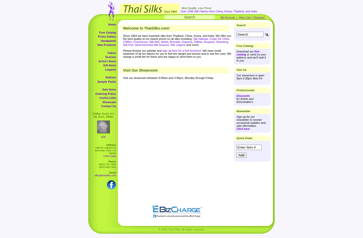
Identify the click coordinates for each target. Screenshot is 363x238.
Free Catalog (107, 32)
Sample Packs (106, 81)
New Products (107, 44)
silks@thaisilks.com (105, 175)
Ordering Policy (105, 93)
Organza (187, 41)
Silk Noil (154, 41)
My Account (228, 17)
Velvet (164, 41)
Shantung (222, 41)
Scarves (110, 56)
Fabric (112, 52)
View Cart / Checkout (252, 17)
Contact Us (108, 106)
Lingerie (110, 69)
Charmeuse (140, 41)
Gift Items (109, 65)
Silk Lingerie (178, 44)
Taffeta (198, 41)
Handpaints (108, 40)
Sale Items (109, 89)
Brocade (175, 41)
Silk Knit (128, 44)
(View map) (109, 156)
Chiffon (127, 41)
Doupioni (209, 41)
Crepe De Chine (219, 38)
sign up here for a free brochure (181, 50)
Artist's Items (107, 61)
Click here (243, 128)
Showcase (109, 102)
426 (103, 136)
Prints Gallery (107, 36)
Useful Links (108, 97)
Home (112, 24)
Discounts (243, 95)
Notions (111, 77)
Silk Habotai (200, 38)
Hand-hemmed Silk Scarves (152, 44)
